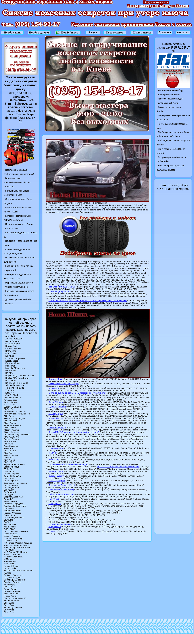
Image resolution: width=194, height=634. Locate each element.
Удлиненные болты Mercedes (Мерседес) (68, 464)
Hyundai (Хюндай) (57, 407)
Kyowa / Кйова (12, 363)
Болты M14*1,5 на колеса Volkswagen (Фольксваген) (74, 432)
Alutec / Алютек (12, 341)
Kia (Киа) (53, 453)
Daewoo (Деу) (55, 379)
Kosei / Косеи (11, 361)
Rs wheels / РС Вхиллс (16, 383)
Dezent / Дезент (13, 348)
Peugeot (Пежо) (56, 471)
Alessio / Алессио (14, 338)
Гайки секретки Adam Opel (61, 494)
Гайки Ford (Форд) (57, 427)
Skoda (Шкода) (56, 402)
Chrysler (52, 531)
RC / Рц (9, 373)
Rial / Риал (10, 380)
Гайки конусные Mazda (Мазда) (64, 383)
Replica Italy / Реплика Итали (19, 375)
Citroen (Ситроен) (57, 480)
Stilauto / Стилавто (14, 385)
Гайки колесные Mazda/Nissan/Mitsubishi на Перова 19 (17, 182)
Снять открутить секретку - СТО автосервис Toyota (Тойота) (77, 393)
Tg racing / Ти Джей (14, 388)
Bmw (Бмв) (54, 460)
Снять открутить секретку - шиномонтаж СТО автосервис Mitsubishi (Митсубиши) (88, 300)
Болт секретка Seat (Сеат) (61, 490)
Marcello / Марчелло (15, 368)
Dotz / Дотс (10, 351)
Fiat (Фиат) (54, 499)
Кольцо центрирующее (60, 524)
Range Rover (55, 526)
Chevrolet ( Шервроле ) (60, 291)
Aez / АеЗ (10, 336)
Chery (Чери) (55, 503)
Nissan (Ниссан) (56, 418)
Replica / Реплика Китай (17, 378)
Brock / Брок (11, 346)
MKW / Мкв (10, 370)
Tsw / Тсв (9, 390)
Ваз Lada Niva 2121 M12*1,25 (63, 287)
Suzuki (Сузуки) (56, 413)
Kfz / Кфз (9, 356)
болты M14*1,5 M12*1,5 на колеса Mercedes (118, 467)
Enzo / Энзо (11, 353)
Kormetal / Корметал (15, 358)
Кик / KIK (9, 393)
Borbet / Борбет (13, 343)
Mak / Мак (10, 366)
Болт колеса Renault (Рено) (62, 485)
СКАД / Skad (11, 395)
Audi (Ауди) (54, 388)
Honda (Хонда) (56, 448)
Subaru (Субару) (56, 476)
